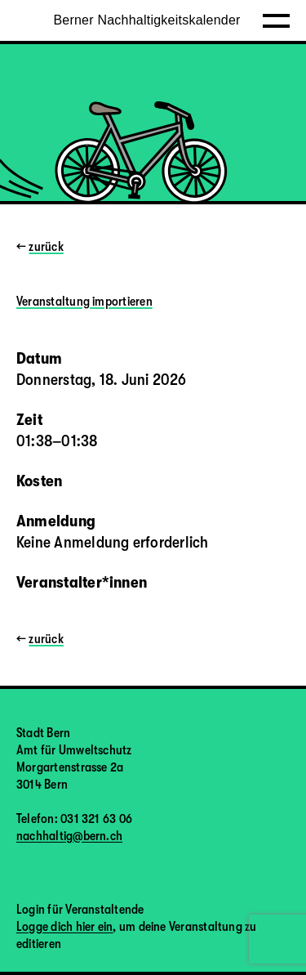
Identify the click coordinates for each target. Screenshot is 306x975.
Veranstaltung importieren (84, 301)
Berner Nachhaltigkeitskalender (146, 20)
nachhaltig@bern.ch (69, 836)
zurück (46, 246)
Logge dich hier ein (64, 926)
